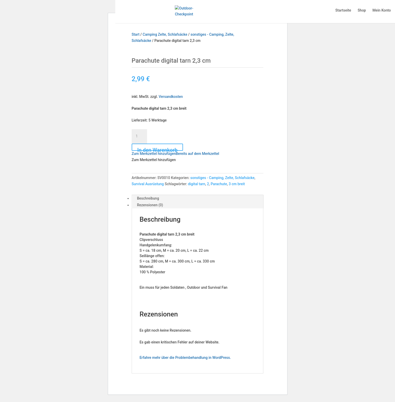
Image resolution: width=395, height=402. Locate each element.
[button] (175, 154)
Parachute (219, 184)
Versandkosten (171, 97)
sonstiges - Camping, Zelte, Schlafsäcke (222, 178)
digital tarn (196, 184)
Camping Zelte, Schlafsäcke (165, 34)
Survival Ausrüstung (148, 184)
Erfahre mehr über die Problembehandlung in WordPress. (185, 358)
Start (136, 34)
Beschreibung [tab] (148, 198)
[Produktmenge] (139, 136)
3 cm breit (237, 184)
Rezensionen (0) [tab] (150, 205)
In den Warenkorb (157, 149)
